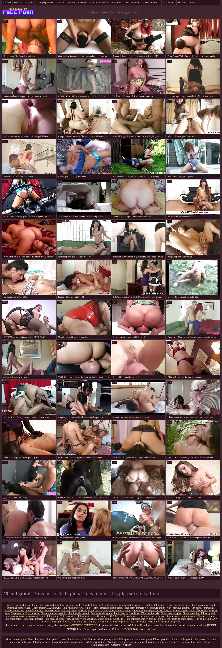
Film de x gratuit (203, 619)
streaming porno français (19, 607)
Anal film (32, 605)
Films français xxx (35, 610)
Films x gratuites (161, 639)
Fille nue (92, 639)
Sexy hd (17, 2)
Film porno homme (207, 616)
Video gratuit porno (60, 621)
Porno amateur (32, 613)
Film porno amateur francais (152, 616)
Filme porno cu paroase (31, 625)
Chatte (192, 2)
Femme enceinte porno (102, 613)
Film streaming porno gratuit (179, 619)
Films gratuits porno (56, 639)
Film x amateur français (20, 642)
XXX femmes (101, 616)
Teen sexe (28, 2)
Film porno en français (165, 605)
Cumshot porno (132, 2)
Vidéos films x (116, 610)
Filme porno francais (33, 619)
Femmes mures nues (14, 610)
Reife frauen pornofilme (152, 625)
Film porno (195, 607)
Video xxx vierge (68, 616)
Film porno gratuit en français (53, 605)
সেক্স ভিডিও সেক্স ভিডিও (83, 625)
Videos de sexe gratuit (16, 639)
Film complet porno (135, 619)
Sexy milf (60, 2)
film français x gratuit (78, 613)
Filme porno (53, 616)
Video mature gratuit (155, 607)
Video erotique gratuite (178, 607)
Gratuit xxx (172, 616)
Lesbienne (134, 613)
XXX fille (114, 616)
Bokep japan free (147, 629)
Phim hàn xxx (84, 629)
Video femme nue (198, 610)
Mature (71, 2)
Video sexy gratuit (144, 605)
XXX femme (85, 607)
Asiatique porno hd (44, 2)
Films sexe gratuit (143, 639)
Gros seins (117, 2)
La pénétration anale (151, 2)
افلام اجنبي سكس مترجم (57, 625)
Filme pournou (126, 639)
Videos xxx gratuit (155, 619)
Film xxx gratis (70, 607)
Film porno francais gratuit (181, 642)
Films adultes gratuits (79, 605)
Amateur (7, 2)
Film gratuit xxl (85, 616)
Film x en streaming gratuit (120, 605)
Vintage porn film (186, 605)
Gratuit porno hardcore (99, 2)
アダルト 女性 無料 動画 (125, 629)
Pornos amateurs (101, 607)
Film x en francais (150, 613)
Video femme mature (17, 605)
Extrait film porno (204, 642)
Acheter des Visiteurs (121, 644)
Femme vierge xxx (119, 621)
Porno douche (17, 613)
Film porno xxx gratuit (205, 639)
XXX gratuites (54, 607)
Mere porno (102, 621)
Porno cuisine (72, 619)
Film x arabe (116, 607)
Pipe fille (82, 2)
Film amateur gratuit (77, 639)
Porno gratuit (101, 610)
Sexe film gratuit (36, 639)
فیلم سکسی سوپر (101, 629)
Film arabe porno (13, 619)
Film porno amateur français (158, 610)
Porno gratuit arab (134, 610)
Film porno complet (15, 616)
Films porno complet (171, 613)
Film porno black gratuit (83, 621)
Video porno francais (133, 607)
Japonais (182, 2)
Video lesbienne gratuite (92, 619)
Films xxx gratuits (136, 642)
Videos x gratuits (86, 610)
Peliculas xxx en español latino (124, 625)
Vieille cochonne (181, 610)
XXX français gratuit (116, 642)
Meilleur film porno (170, 621)
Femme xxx (208, 607)
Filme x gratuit (208, 613)
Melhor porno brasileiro (194, 625)
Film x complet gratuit (182, 639)
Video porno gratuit (205, 605)
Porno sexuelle (52, 610)
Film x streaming (191, 613)
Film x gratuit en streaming (54, 613)
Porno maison (39, 607)
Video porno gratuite (36, 616)
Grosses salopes (68, 610)
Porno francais (121, 613)
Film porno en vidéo (55, 619)
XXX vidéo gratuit (95, 642)
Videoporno (102, 625)
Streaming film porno (156, 642)
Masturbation (169, 2)
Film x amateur (98, 605)
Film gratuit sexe (18, 8)
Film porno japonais (115, 619)
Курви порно (12, 625)
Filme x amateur (188, 616)
